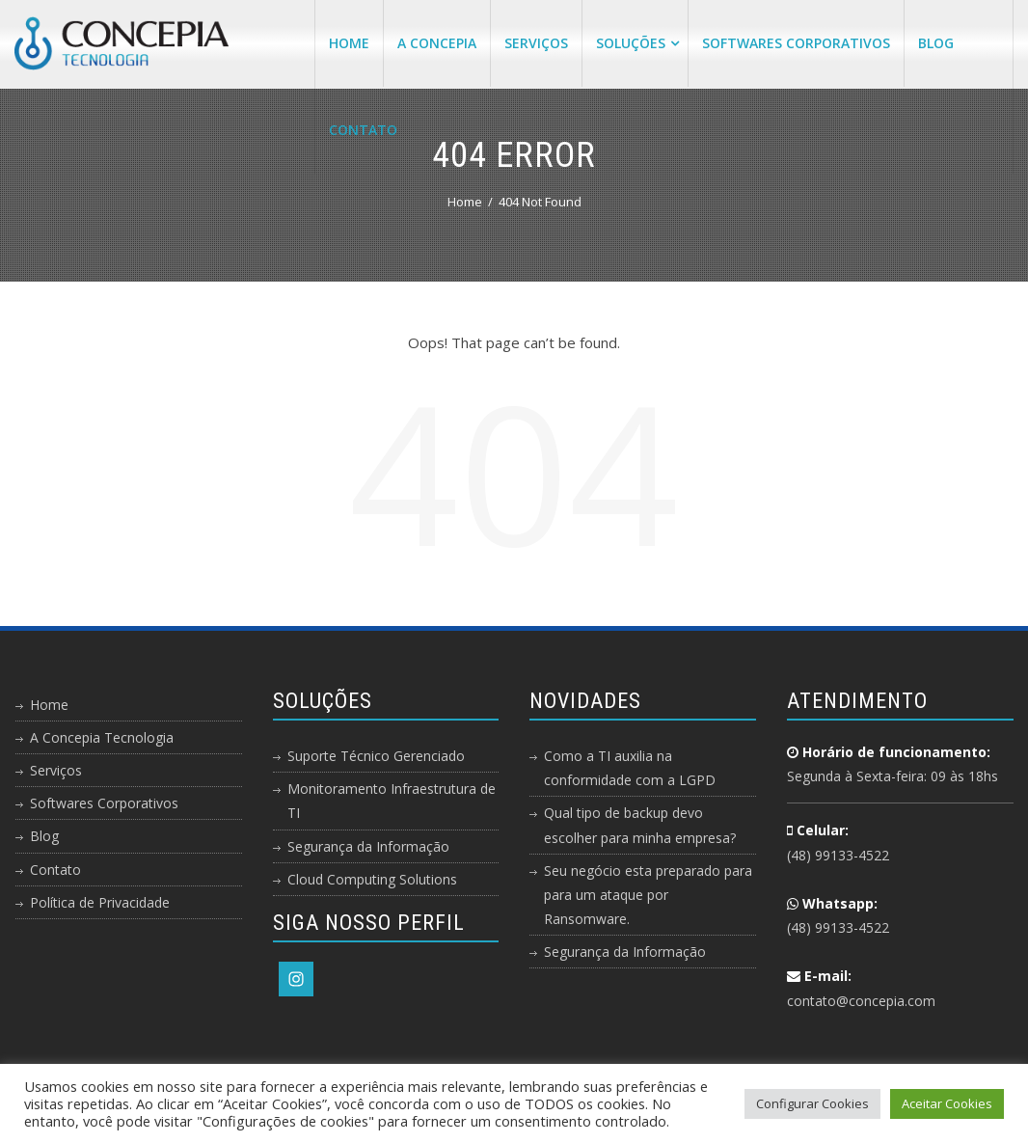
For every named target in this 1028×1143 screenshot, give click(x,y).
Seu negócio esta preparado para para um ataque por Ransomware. (648, 894)
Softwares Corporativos (796, 43)
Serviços (536, 43)
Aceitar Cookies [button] (947, 1103)
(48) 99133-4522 (838, 855)
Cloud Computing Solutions (372, 879)
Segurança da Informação (368, 846)
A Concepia (436, 43)
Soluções (637, 43)
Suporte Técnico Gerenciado (376, 756)
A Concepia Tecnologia (102, 737)
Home (349, 43)
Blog (936, 43)
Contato (363, 130)
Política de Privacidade (100, 902)
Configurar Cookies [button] (812, 1103)
